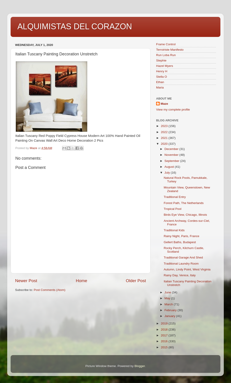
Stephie (161, 60)
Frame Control (166, 44)
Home (81, 280)
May (167, 298)
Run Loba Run (166, 55)
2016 (165, 341)
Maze (164, 103)
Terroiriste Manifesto (170, 49)
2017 (165, 335)
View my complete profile (173, 109)
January (170, 316)
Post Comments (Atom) (49, 290)
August (169, 166)
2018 (165, 329)
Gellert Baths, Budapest (180, 242)
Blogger (139, 366)
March (169, 304)
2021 (165, 138)
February (171, 310)
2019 (165, 323)
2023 (165, 126)
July (167, 172)
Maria (160, 87)
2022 (165, 132)
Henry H (161, 71)
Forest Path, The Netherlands (184, 203)
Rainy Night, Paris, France (181, 236)
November (171, 154)
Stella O (161, 76)
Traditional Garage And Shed (183, 257)
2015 (165, 347)
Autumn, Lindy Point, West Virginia (187, 269)
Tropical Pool (172, 209)
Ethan (160, 82)
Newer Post (26, 280)
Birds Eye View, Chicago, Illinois (185, 214)
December (171, 149)
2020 (165, 143)
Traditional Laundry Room (181, 263)
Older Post (136, 280)
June (168, 292)
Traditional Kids (174, 230)
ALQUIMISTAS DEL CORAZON (74, 26)
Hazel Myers (164, 66)
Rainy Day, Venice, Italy (180, 275)
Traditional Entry (175, 197)
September (172, 161)
